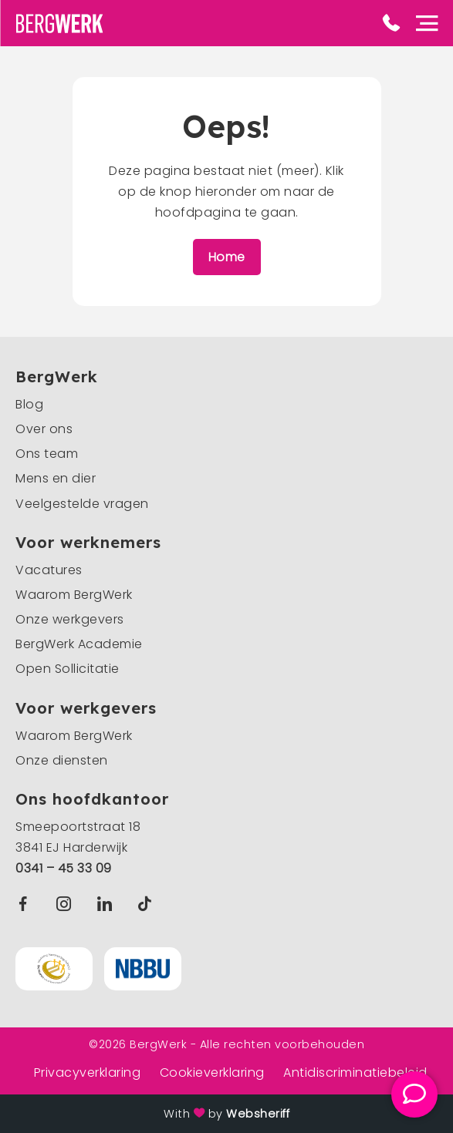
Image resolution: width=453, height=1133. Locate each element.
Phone (391, 23)
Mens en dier (55, 478)
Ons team (46, 453)
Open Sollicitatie (67, 668)
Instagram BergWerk (67, 904)
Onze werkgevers (69, 619)
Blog (29, 404)
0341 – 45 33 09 (63, 868)
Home (226, 257)
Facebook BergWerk (26, 904)
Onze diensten (61, 760)
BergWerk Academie (79, 644)
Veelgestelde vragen (82, 504)
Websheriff (257, 1113)
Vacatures (49, 570)
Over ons (44, 429)
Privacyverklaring (87, 1072)
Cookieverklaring (212, 1072)
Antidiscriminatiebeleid (355, 1072)
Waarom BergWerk (74, 594)
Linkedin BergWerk (108, 904)
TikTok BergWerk (147, 904)
